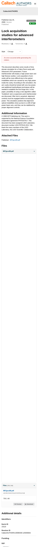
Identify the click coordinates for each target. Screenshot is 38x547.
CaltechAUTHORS (10, 11)
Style (3, 51)
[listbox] (14, 52)
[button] (19, 151)
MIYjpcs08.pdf (15, 140)
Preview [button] (17, 504)
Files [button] (19, 485)
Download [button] (29, 504)
